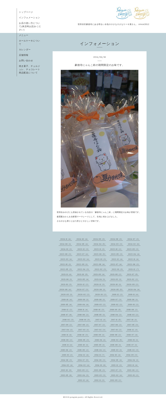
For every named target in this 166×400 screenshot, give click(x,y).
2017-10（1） (132, 320)
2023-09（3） (133, 249)
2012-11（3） (100, 380)
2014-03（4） (68, 365)
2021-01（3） (67, 284)
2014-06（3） (100, 360)
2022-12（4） (118, 259)
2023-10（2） (116, 249)
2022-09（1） (83, 264)
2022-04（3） (83, 269)
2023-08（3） (66, 254)
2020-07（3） (83, 289)
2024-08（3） (116, 239)
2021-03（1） (116, 279)
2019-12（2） (118, 294)
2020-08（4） (66, 289)
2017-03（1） (84, 330)
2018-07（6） (67, 315)
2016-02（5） (117, 340)
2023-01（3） (101, 259)
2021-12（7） (134, 269)
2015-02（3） (133, 350)
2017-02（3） (100, 330)
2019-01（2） (133, 304)
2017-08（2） (84, 325)
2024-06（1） (66, 244)
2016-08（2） (116, 335)
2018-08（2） (133, 310)
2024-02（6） (134, 244)
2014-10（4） (116, 355)
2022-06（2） (133, 264)
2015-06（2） (67, 350)
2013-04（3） (83, 375)
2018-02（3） (68, 320)
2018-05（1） (100, 315)
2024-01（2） (67, 249)
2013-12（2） (117, 365)
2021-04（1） (100, 279)
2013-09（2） (83, 370)
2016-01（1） (133, 340)
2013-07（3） (117, 370)
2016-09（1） (99, 335)
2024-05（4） (83, 244)
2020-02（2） (84, 294)
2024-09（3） (99, 239)
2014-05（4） (117, 360)
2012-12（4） (84, 380)
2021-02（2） (133, 279)
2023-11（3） (100, 249)
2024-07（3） (133, 239)
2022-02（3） (101, 269)
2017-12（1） (100, 320)
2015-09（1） (100, 345)
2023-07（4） (83, 254)
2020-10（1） (116, 284)
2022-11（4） (134, 259)
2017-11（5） (116, 320)
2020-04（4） (134, 289)
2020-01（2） (101, 294)
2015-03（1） (117, 350)
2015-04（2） (100, 350)
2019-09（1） (83, 299)
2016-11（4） (67, 335)
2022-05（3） (66, 269)
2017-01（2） (116, 330)
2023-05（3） (117, 254)
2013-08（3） (100, 370)
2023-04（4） (134, 254)
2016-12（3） (133, 330)
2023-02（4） (84, 259)
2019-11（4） (133, 294)
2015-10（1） (83, 345)
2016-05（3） (84, 340)
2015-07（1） (132, 345)
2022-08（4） (99, 264)
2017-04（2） (68, 330)
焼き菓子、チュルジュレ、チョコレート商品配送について (29, 69)
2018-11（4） (83, 310)
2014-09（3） (132, 355)
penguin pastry (77, 397)
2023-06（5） (100, 254)
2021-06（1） (67, 279)
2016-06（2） (67, 340)
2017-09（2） (67, 325)
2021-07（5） (133, 274)
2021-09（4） (99, 274)
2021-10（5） (83, 274)
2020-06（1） (100, 289)
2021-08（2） (116, 274)
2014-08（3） (67, 360)
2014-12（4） (84, 355)
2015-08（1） (116, 345)
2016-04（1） (100, 340)
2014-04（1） (133, 360)
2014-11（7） (99, 355)
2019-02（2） (117, 304)
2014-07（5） (84, 360)
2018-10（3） (99, 310)
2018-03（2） (133, 315)
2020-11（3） (100, 284)
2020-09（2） (133, 284)
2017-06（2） (117, 325)
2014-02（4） (84, 365)
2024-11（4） (66, 239)
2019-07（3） (116, 299)
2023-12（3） (83, 249)
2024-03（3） (117, 244)
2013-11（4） (133, 365)
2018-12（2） (67, 310)
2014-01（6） (101, 365)
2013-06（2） (133, 370)
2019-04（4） (83, 304)
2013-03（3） (100, 375)
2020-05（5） (117, 289)
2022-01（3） (118, 269)
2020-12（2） (83, 284)
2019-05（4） (67, 304)
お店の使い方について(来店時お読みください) (30, 26)
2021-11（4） (67, 274)
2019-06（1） (133, 299)
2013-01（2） (133, 375)
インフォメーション (29, 17)
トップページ (26, 12)
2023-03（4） (66, 259)
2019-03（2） (100, 304)
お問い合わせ (26, 60)
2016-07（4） (133, 335)
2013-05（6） (67, 375)
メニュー (23, 35)
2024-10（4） (83, 239)
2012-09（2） (116, 380)
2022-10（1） (66, 264)
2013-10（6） (67, 370)
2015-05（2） (83, 350)
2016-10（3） (83, 335)
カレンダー (25, 49)
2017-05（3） (133, 325)
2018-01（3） (85, 320)
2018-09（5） (116, 310)
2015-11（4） (67, 345)
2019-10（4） (67, 299)
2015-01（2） (68, 355)
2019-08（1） (100, 299)
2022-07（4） (116, 264)
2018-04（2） (116, 315)
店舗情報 (23, 55)
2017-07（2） (100, 325)
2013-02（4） (117, 375)
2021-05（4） (83, 279)
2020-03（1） (67, 294)
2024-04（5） (100, 244)
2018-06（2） (83, 315)
